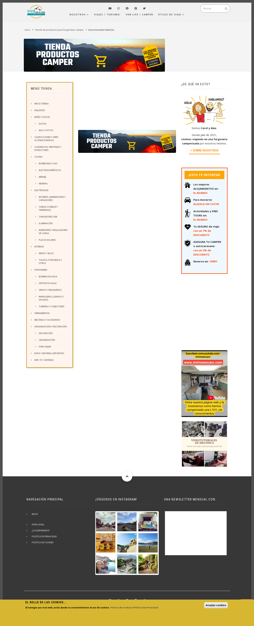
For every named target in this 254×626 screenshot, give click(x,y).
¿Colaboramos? (41, 530)
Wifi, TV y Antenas (44, 360)
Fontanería (40, 269)
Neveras (43, 183)
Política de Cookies (121, 607)
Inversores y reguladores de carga (53, 232)
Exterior (39, 246)
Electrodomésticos (50, 170)
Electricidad (41, 190)
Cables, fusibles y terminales (48, 208)
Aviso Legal (38, 524)
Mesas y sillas (46, 253)
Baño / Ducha (42, 117)
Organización (47, 339)
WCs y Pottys (46, 130)
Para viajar (45, 346)
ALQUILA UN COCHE (206, 204)
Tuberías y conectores (51, 306)
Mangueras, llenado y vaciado (51, 298)
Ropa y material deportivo (49, 353)
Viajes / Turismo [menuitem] (107, 14)
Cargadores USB (48, 216)
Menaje (42, 176)
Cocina (38, 156)
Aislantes (39, 110)
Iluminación (46, 223)
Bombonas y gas (48, 163)
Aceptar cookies (216, 605)
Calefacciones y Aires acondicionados (46, 139)
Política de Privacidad (146, 607)
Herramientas (42, 313)
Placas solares (47, 239)
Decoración (46, 333)
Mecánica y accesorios (47, 319)
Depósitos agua (48, 283)
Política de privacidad (44, 536)
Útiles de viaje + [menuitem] (171, 14)
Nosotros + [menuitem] (79, 14)
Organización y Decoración (50, 326)
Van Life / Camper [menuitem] (139, 14)
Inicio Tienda (41, 103)
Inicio (35, 514)
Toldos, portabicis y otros (50, 262)
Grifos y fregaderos (50, 289)
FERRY (213, 261)
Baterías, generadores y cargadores (52, 198)
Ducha (42, 123)
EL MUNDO (200, 193)
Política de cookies (42, 542)
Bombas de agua (48, 276)
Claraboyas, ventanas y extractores (47, 148)
